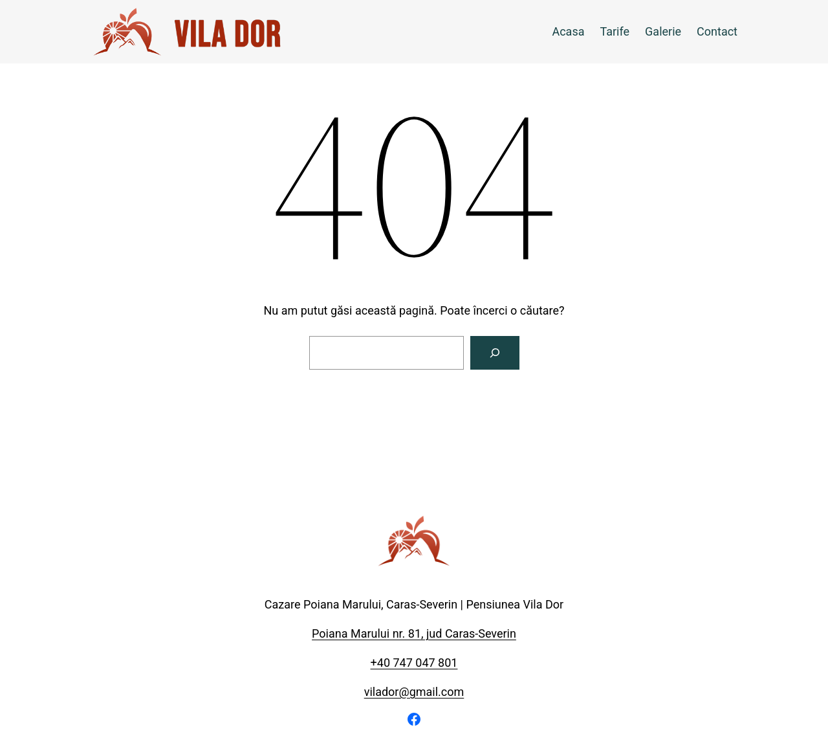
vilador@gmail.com (414, 692)
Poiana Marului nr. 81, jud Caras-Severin (414, 633)
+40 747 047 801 (414, 662)
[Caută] (494, 353)
